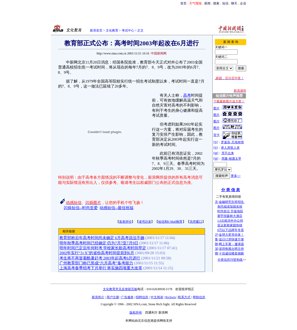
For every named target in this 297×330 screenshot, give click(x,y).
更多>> (236, 176)
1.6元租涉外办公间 (230, 220)
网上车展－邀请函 (231, 244)
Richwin (170, 297)
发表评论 (125, 221)
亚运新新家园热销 (229, 225)
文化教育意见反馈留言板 (120, 289)
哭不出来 (227, 153)
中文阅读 (157, 297)
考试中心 (128, 30)
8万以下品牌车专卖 (230, 230)
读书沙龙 (145, 221)
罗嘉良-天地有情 (232, 142)
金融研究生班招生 (232, 202)
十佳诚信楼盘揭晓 (231, 253)
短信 (225, 3)
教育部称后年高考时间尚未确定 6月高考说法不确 (101, 238)
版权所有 (135, 312)
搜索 (216, 3)
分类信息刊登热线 (230, 259)
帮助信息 (199, 297)
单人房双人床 (230, 148)
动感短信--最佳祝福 (116, 208)
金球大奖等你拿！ (231, 234)
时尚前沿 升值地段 (230, 211)
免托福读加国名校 (229, 206)
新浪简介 (98, 297)
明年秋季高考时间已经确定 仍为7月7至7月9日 (99, 243)
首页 (183, 3)
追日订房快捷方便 (231, 239)
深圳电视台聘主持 (231, 249)
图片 (216, 108)
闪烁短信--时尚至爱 (81, 208)
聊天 (234, 3)
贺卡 (216, 135)
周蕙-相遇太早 (231, 158)
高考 (187, 95)
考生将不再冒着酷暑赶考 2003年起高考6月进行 (99, 258)
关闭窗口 (196, 221)
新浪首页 (96, 30)
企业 (243, 3)
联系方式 (184, 297)
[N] (215, 142)
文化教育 (112, 30)
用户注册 (113, 297)
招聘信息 (142, 297)
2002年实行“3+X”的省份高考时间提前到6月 (96, 253)
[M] (215, 153)
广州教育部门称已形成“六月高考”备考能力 (96, 263)
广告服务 (127, 297)
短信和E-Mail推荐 (170, 221)
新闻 (207, 3)
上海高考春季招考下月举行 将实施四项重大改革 (101, 268)
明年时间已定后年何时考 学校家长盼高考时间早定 (102, 248)
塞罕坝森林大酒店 (229, 216)
